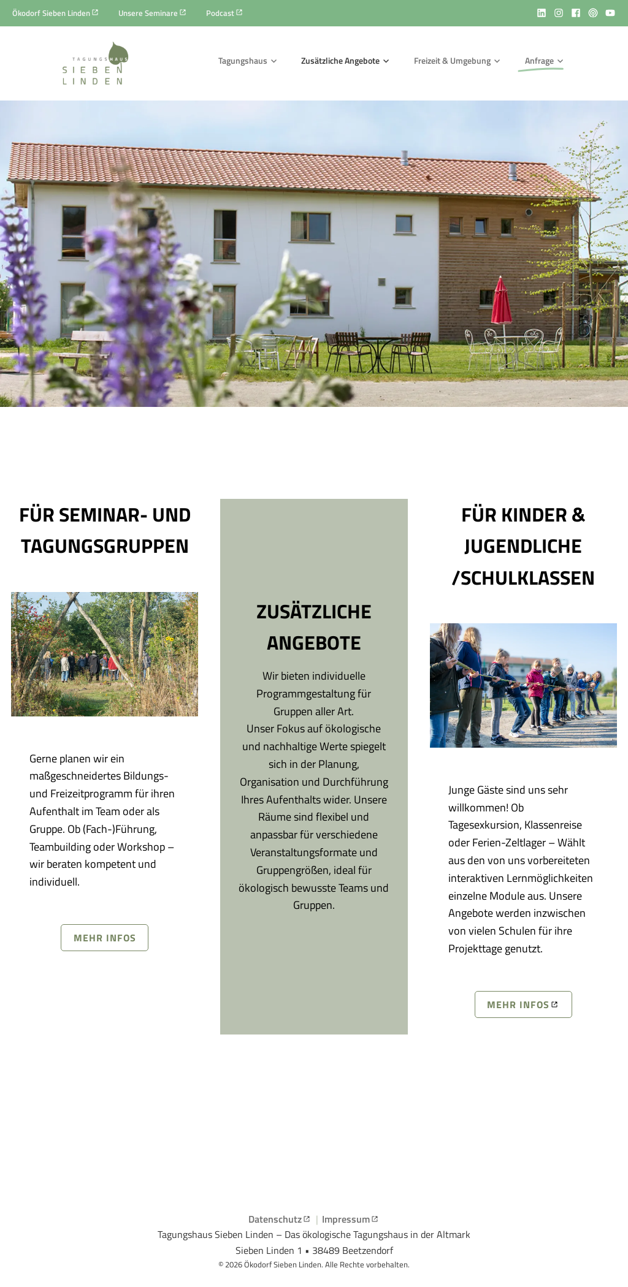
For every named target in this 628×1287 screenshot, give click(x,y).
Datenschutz (275, 1219)
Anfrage (539, 60)
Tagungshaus (242, 60)
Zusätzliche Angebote (340, 60)
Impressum (346, 1219)
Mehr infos (105, 937)
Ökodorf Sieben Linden (51, 13)
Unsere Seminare (148, 13)
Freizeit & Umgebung (452, 60)
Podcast (220, 13)
